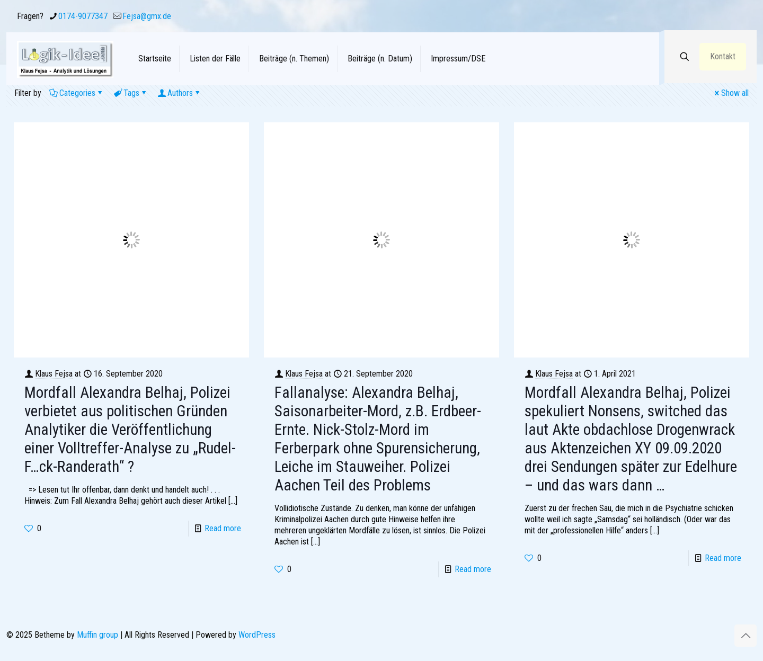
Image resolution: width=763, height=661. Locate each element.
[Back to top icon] (745, 635)
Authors (179, 93)
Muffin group (97, 635)
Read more (223, 528)
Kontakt (722, 56)
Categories (76, 93)
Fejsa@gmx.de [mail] (146, 16)
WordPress (257, 635)
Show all (731, 93)
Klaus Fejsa (54, 374)
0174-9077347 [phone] (83, 16)
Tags (130, 93)
